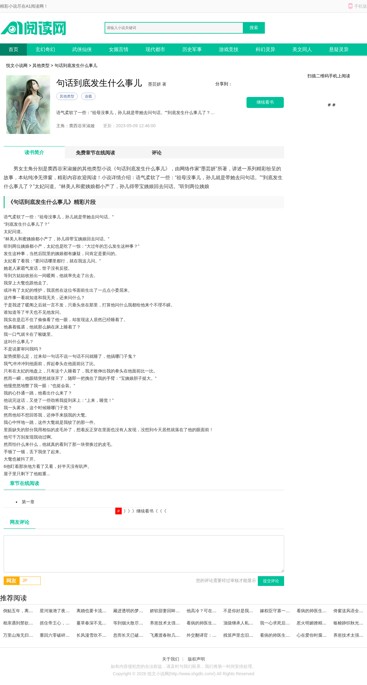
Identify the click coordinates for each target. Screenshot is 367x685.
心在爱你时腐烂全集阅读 (320, 635)
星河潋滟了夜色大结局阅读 (65, 610)
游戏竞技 (229, 49)
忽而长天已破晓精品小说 (136, 635)
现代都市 (155, 49)
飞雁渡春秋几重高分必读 (173, 635)
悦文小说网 (17, 65)
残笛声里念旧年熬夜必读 (246, 635)
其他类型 (41, 65)
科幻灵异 (265, 49)
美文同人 (302, 49)
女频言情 (118, 49)
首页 (13, 49)
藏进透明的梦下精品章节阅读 (141, 610)
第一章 (28, 501)
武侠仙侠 (82, 49)
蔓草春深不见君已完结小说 (102, 622)
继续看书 (265, 102)
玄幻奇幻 (45, 49)
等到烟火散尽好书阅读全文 (139, 622)
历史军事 (192, 49)
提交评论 (271, 581)
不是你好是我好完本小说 (246, 610)
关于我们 (170, 659)
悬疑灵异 (339, 49)
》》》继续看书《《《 (145, 511)
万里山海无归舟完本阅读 (26, 635)
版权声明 (196, 659)
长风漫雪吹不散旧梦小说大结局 (106, 635)
